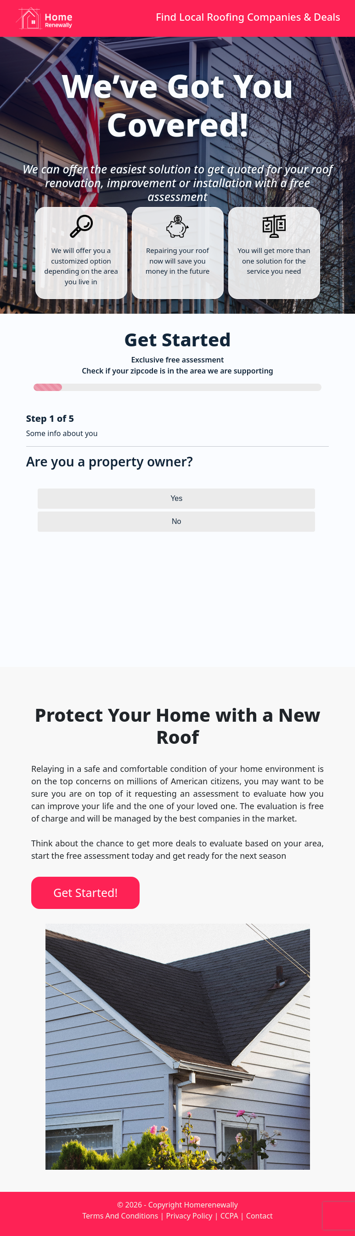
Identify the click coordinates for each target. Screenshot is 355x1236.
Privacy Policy (189, 1216)
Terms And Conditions (120, 1216)
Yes (176, 498)
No (176, 521)
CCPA (229, 1216)
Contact (259, 1216)
